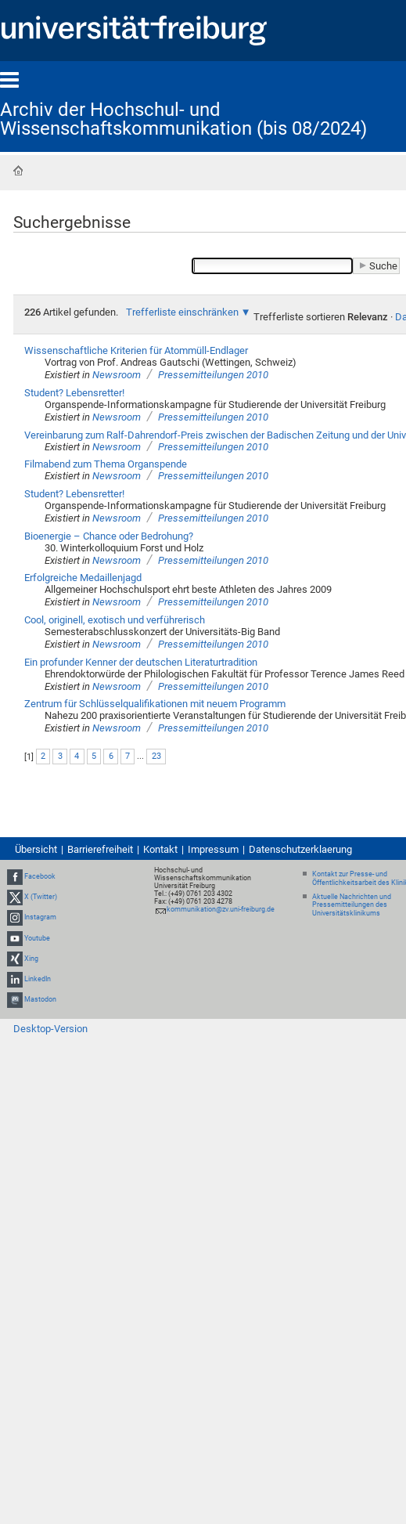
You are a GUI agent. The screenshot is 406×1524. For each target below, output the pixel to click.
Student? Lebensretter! (74, 393)
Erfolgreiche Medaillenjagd (83, 577)
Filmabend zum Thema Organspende (105, 464)
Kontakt (160, 849)
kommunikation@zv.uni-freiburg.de (221, 909)
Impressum (213, 849)
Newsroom (116, 375)
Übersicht (36, 849)
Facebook (40, 876)
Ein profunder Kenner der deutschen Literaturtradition (140, 662)
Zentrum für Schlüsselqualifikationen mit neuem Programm (155, 704)
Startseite (18, 170)
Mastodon (40, 999)
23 (156, 756)
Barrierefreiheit (100, 849)
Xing (31, 958)
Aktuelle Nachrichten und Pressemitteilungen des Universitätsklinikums (351, 905)
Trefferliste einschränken (182, 312)
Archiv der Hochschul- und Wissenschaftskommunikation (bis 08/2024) (183, 119)
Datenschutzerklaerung (300, 849)
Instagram (40, 918)
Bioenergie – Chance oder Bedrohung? (108, 536)
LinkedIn (37, 979)
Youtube (37, 938)
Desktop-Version (50, 1029)
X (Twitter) (40, 897)
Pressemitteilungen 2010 (213, 375)
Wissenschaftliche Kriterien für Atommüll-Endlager (136, 350)
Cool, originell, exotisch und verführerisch (114, 620)
